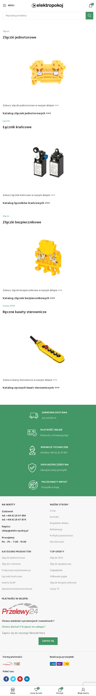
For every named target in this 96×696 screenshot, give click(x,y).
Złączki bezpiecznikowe (63, 583)
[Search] (48, 15)
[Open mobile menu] (8, 5)
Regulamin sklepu (59, 523)
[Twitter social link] (13, 679)
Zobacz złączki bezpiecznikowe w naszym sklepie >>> (32, 290)
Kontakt (54, 517)
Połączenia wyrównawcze (16, 570)
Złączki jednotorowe (13, 558)
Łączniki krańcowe (12, 577)
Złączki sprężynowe (60, 564)
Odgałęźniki (56, 570)
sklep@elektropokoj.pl (15, 531)
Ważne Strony (59, 505)
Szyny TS (54, 589)
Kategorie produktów (16, 552)
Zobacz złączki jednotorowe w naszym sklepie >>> (31, 106)
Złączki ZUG (56, 558)
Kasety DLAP (9, 583)
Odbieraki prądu (58, 577)
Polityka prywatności (61, 536)
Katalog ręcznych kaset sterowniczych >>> (31, 387)
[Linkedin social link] (27, 679)
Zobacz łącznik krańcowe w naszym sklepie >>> (29, 195)
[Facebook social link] (6, 679)
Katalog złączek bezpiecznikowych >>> (29, 298)
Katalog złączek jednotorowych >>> (27, 113)
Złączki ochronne (11, 564)
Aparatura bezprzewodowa (17, 589)
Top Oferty (57, 552)
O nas (53, 511)
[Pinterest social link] (20, 679)
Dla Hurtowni (57, 542)
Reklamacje (56, 529)
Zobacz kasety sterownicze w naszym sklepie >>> (30, 380)
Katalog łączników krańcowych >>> (26, 203)
